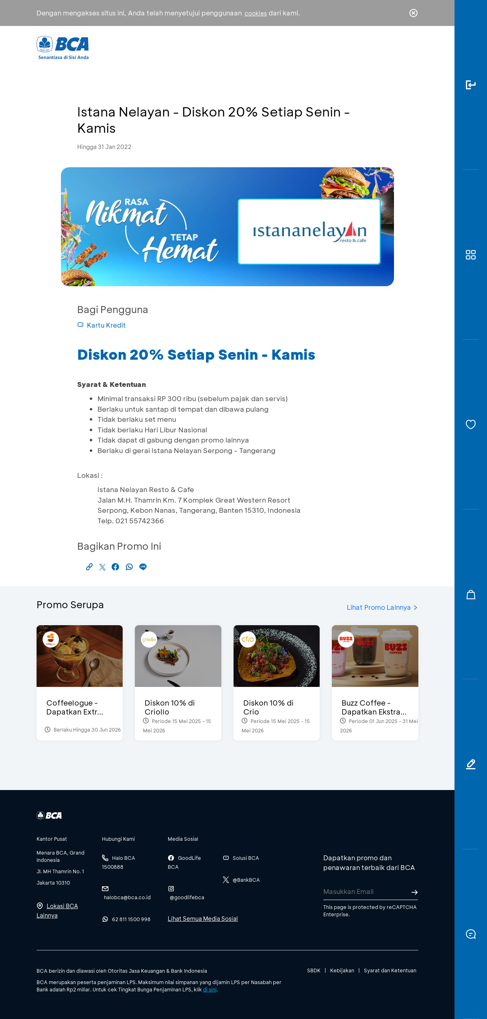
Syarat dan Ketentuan (390, 970)
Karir (310, 47)
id (396, 47)
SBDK (313, 970)
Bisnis (216, 47)
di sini (209, 989)
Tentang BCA (264, 47)
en (411, 47)
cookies (256, 13)
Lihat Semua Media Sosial (203, 918)
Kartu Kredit (101, 325)
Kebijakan (342, 970)
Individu (177, 47)
